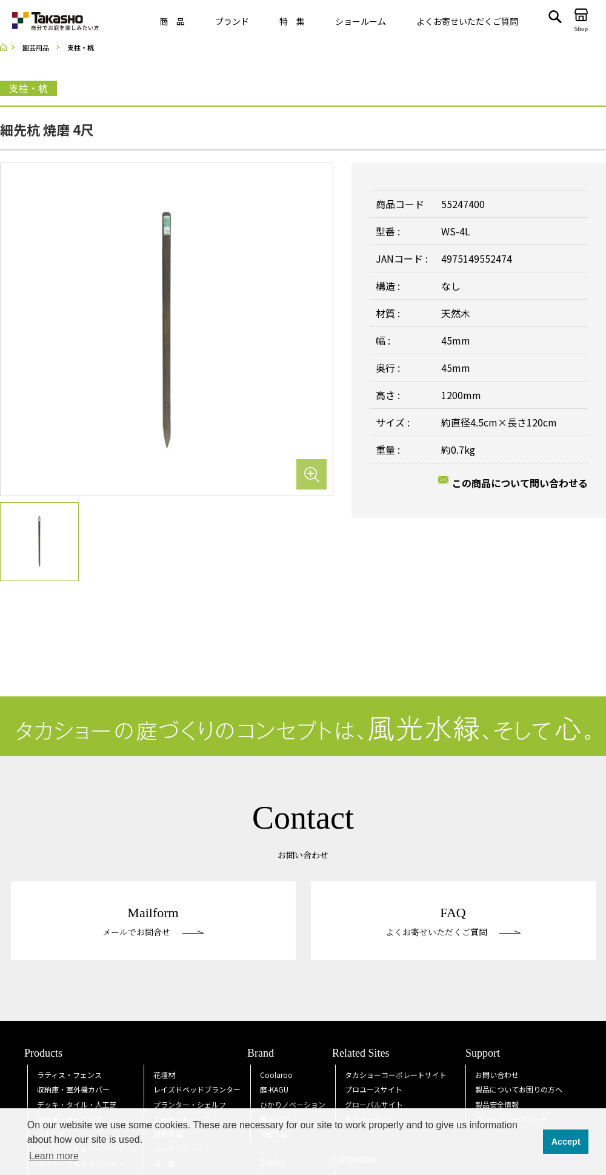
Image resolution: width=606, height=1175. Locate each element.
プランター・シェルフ (189, 1104)
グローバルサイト (374, 1104)
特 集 (292, 21)
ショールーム (360, 21)
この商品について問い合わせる (520, 483)
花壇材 (164, 1074)
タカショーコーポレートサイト (396, 1074)
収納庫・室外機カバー (73, 1089)
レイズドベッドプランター (197, 1089)
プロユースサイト (373, 1089)
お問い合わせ (497, 1074)
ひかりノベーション (292, 1104)
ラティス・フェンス (69, 1074)
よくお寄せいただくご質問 (467, 21)
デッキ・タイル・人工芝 (77, 1104)
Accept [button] (566, 1141)
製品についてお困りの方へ (518, 1089)
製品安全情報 (497, 1104)
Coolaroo (276, 1074)
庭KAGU (274, 1089)
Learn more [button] (54, 1156)
